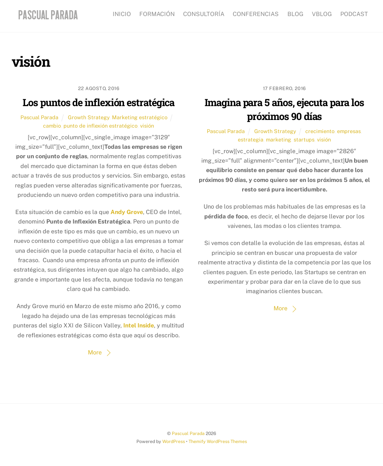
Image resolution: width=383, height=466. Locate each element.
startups (304, 139)
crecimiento (319, 131)
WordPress (173, 441)
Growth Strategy (88, 117)
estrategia (250, 139)
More (95, 352)
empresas (349, 131)
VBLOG (322, 14)
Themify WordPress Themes (218, 441)
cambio (52, 126)
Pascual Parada (39, 117)
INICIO (122, 14)
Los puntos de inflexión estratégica (98, 102)
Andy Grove (127, 212)
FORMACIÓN (157, 14)
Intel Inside (138, 325)
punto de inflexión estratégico (100, 126)
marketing (278, 139)
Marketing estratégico (139, 117)
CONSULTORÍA (203, 14)
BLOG (295, 14)
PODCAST (354, 14)
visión (147, 126)
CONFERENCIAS (256, 14)
